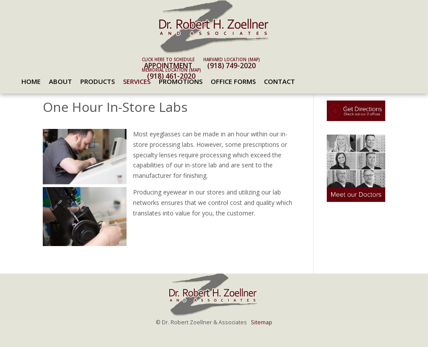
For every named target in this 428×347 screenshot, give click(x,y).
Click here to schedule (168, 59)
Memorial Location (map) (171, 70)
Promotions (180, 81)
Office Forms (233, 81)
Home (31, 81)
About (60, 81)
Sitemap (261, 322)
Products (97, 81)
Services (137, 81)
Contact (279, 81)
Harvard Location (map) (231, 59)
